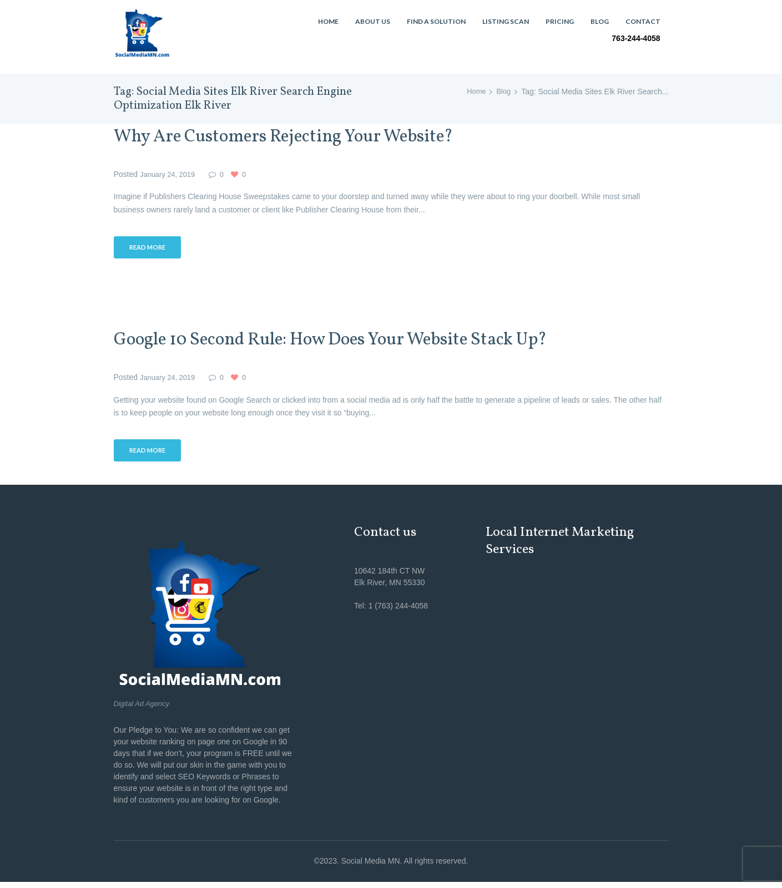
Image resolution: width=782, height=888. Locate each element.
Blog (503, 91)
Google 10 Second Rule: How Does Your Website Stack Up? (363, 342)
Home (474, 91)
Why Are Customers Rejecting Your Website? (308, 136)
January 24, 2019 (170, 174)
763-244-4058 (636, 38)
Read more (150, 249)
